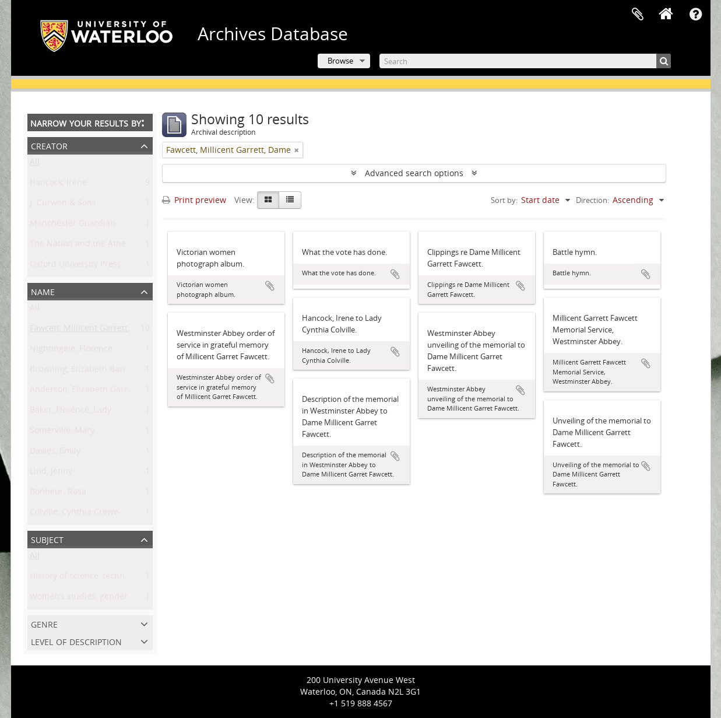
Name (43, 291)
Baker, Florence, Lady (70, 412)
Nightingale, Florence (71, 350)
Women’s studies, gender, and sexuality (107, 598)
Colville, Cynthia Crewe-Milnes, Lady (100, 514)
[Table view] (290, 200)
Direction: (592, 200)
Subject (47, 539)
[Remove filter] (296, 150)
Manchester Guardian (72, 225)
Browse (340, 60)
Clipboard (637, 14)
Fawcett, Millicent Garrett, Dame (92, 330)
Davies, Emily (55, 452)
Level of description (76, 641)
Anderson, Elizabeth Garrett (84, 391)
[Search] (525, 61)
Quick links (696, 14)
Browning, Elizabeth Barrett (83, 371)
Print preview (194, 199)
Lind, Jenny (51, 473)
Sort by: (504, 200)
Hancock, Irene (58, 184)
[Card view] (268, 200)
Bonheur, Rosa (58, 493)
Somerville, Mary (62, 432)
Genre (44, 623)
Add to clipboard (270, 286)
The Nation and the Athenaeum (91, 245)
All (35, 164)
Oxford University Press (75, 266)
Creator (49, 145)
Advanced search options (414, 172)
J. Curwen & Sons (63, 205)
